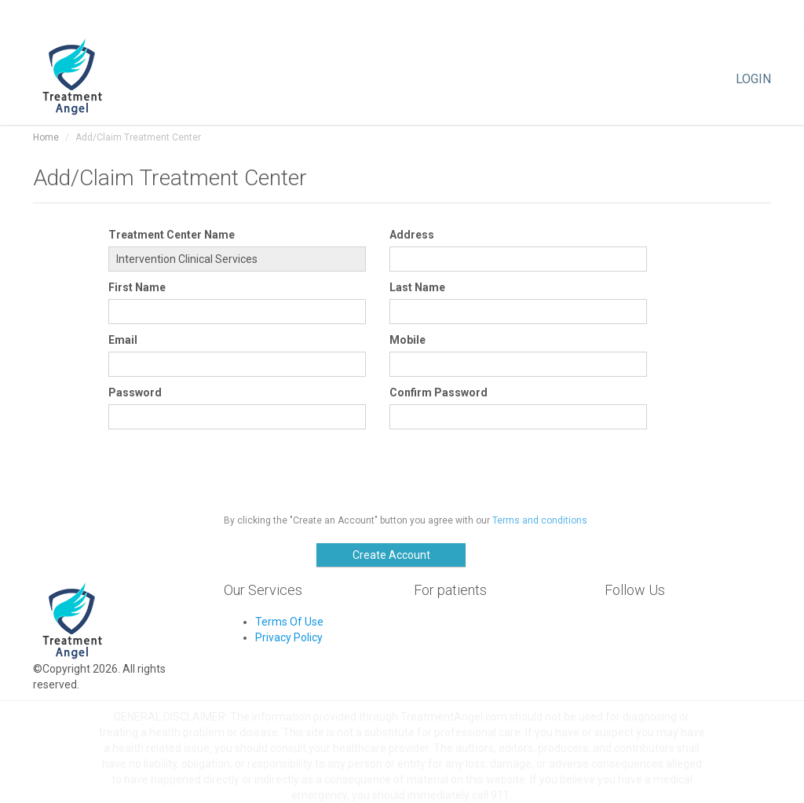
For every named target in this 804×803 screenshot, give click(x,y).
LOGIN (753, 77)
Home (46, 137)
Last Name (417, 287)
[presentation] (227, 467)
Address (411, 234)
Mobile (407, 340)
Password (135, 392)
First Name (137, 287)
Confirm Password (438, 392)
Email (122, 340)
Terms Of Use (289, 621)
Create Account (391, 555)
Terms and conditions (539, 520)
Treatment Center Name (171, 234)
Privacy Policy (289, 637)
